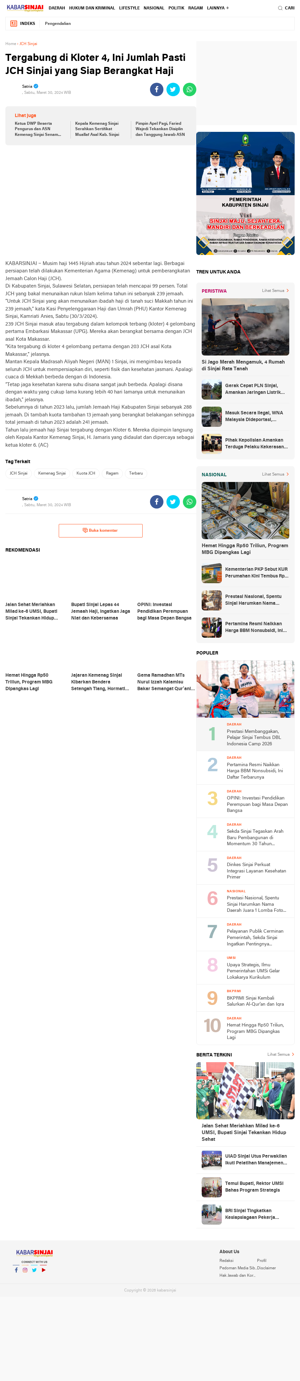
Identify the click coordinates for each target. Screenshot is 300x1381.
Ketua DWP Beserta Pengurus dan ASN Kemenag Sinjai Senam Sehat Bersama (36, 130)
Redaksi (226, 1261)
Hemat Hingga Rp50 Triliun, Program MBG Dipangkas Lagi (245, 549)
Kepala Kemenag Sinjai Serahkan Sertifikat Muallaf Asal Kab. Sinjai (97, 129)
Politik (176, 8)
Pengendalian (58, 24)
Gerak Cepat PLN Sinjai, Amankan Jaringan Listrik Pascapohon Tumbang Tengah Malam (253, 389)
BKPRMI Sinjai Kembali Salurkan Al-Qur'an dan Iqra (255, 1001)
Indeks (22, 24)
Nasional (154, 8)
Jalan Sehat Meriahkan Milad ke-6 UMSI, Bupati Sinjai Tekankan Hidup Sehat (244, 1132)
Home (10, 44)
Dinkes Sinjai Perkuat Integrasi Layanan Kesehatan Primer (256, 871)
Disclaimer (266, 1268)
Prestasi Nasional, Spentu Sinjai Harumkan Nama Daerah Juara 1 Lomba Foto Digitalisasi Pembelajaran (254, 600)
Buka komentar (100, 530)
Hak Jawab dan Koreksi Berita (238, 1276)
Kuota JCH (86, 474)
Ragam (195, 8)
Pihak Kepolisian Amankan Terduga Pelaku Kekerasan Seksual (254, 444)
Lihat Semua (273, 291)
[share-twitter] (173, 89)
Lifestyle (129, 8)
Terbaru (136, 474)
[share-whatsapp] (189, 89)
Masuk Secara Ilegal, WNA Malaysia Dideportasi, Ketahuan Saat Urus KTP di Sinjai (254, 417)
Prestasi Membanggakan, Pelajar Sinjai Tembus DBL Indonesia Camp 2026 (254, 738)
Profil (261, 1261)
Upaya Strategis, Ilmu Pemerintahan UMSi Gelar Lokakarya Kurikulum (253, 971)
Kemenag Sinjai (52, 474)
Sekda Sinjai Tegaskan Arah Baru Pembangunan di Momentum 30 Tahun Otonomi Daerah (255, 838)
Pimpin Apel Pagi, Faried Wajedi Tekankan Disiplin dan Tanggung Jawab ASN (160, 129)
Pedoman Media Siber (238, 1268)
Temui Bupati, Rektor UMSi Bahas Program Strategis (254, 1187)
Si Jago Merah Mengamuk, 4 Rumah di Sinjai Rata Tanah (243, 366)
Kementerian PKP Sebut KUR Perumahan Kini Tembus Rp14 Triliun (257, 573)
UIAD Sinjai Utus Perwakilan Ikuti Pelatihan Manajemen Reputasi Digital (256, 1160)
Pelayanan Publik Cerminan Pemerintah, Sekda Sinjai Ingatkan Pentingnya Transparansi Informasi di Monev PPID (255, 938)
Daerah (57, 8)
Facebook (16, 1273)
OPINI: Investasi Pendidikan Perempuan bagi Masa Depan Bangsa (257, 804)
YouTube (43, 1273)
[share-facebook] (156, 89)
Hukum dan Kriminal (92, 8)
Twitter (34, 1273)
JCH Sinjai (19, 474)
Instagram (25, 1273)
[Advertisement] (100, 202)
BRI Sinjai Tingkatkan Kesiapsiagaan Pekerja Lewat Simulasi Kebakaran (254, 1214)
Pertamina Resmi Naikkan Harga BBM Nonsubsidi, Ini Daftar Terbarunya (254, 628)
